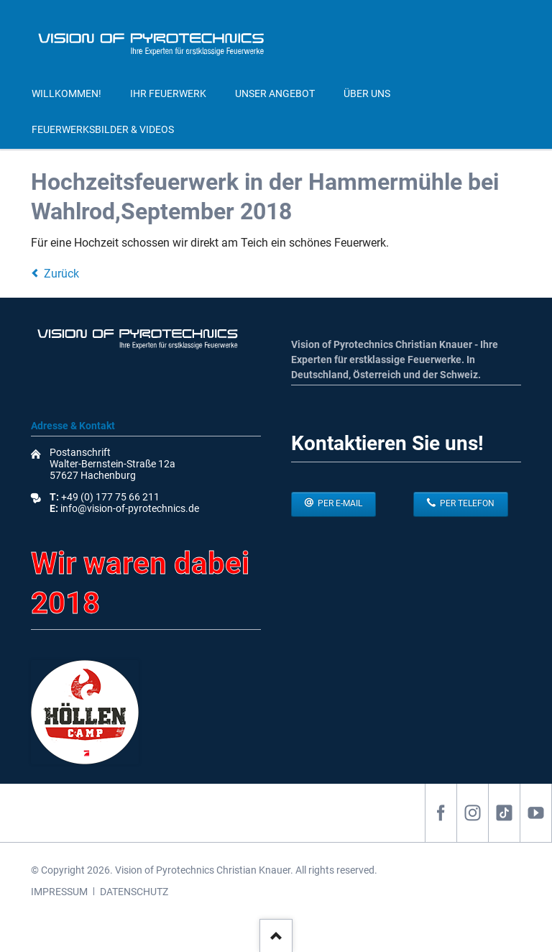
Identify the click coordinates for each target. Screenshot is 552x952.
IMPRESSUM (59, 891)
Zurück (61, 273)
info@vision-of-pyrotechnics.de (128, 508)
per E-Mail (339, 503)
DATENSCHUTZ (134, 891)
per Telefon (466, 503)
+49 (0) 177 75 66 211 (110, 497)
